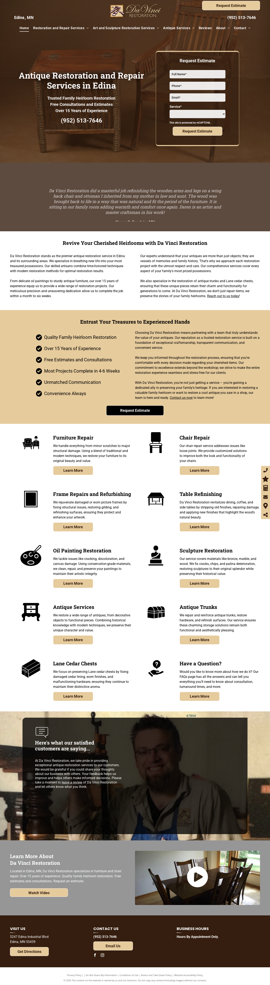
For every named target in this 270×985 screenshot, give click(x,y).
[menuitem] (24, 28)
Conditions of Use (129, 975)
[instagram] (102, 955)
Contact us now (181, 398)
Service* (176, 107)
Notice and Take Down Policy (156, 975)
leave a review (72, 782)
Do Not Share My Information (101, 975)
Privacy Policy (74, 975)
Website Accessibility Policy (188, 975)
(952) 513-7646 (241, 17)
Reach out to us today (223, 296)
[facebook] (95, 955)
